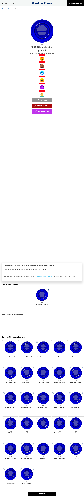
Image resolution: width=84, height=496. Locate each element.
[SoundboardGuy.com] (42, 3)
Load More (42, 494)
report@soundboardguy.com (43, 276)
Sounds (10, 9)
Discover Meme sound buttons (13, 337)
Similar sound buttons (10, 284)
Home (4, 9)
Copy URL (42, 100)
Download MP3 (42, 106)
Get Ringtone (42, 111)
